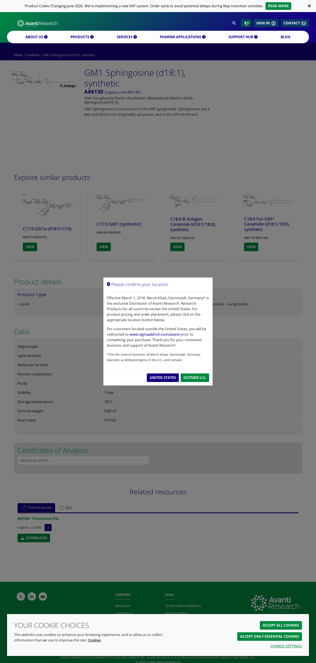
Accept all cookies (281, 625)
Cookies (94, 640)
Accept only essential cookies (269, 636)
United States (163, 377)
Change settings (286, 646)
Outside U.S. (194, 377)
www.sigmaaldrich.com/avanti (154, 334)
